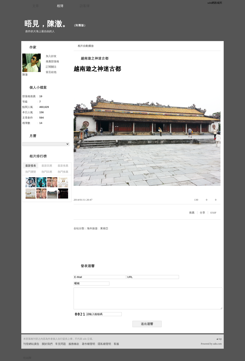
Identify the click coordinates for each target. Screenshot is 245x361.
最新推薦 (63, 165)
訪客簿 (85, 6)
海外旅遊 (92, 228)
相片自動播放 (86, 45)
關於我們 (47, 343)
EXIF (213, 212)
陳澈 (25, 74)
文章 (35, 6)
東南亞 (104, 228)
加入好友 (51, 56)
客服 (116, 343)
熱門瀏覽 (30, 171)
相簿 (60, 6)
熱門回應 (47, 171)
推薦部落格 (52, 61)
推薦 (191, 212)
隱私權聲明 (104, 343)
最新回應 (47, 165)
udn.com (217, 343)
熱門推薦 (63, 171)
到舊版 (79, 25)
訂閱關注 (51, 66)
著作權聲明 (88, 343)
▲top (219, 338)
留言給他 (51, 72)
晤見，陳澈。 (47, 23)
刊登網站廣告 (31, 343)
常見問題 (60, 343)
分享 (202, 212)
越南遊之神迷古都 (95, 58)
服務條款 (74, 343)
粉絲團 (27, 357)
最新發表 (30, 165)
